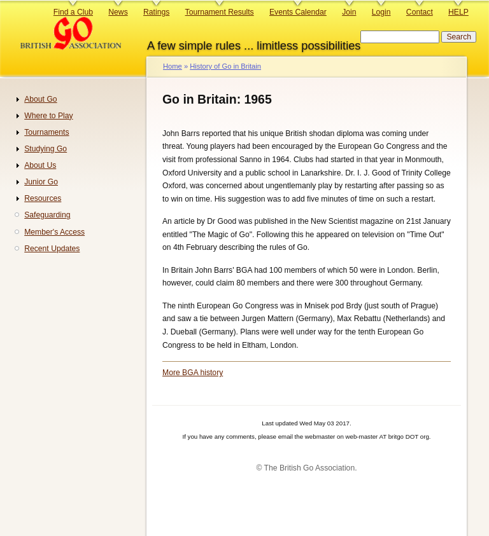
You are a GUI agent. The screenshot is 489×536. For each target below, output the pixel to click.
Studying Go (45, 148)
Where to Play (48, 115)
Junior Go (41, 181)
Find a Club (73, 12)
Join (349, 12)
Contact (419, 12)
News (117, 12)
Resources (42, 198)
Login (381, 12)
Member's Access (54, 232)
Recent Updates (52, 248)
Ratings (156, 12)
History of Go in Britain (225, 66)
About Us (40, 165)
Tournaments (46, 132)
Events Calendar (298, 12)
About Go (40, 99)
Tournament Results (219, 12)
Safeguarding (47, 214)
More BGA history (192, 372)
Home (172, 66)
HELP (458, 12)
